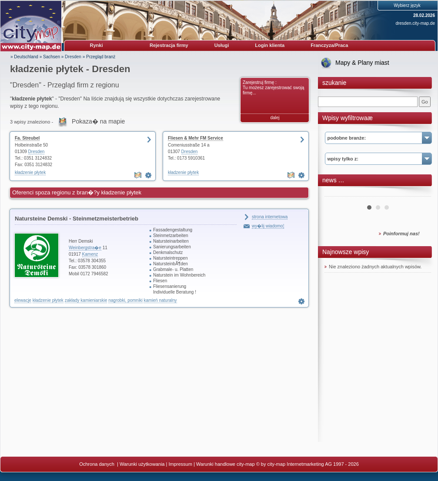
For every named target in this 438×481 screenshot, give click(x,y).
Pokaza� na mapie (98, 121)
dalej (274, 117)
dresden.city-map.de (415, 23)
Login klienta (269, 45)
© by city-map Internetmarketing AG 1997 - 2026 (307, 464)
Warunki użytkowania (142, 464)
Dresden (73, 56)
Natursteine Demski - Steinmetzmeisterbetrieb (76, 218)
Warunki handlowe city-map (225, 464)
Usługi (221, 45)
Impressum (180, 464)
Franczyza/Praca (329, 45)
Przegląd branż (100, 56)
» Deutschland (24, 56)
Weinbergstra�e (85, 247)
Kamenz (90, 254)
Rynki (96, 45)
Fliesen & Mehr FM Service (195, 138)
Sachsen (51, 56)
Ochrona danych (97, 464)
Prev (336, 193)
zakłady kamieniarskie (86, 300)
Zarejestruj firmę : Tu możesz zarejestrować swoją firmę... (273, 87)
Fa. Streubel (27, 138)
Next (420, 193)
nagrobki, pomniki (125, 300)
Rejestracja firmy (169, 45)
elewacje (22, 300)
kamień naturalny (160, 300)
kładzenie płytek (30, 172)
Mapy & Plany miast (362, 62)
